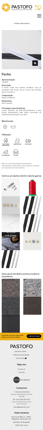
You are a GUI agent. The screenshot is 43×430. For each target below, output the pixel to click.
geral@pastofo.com (21, 407)
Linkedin (21, 372)
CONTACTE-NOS (34, 336)
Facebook (21, 369)
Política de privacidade (21, 355)
